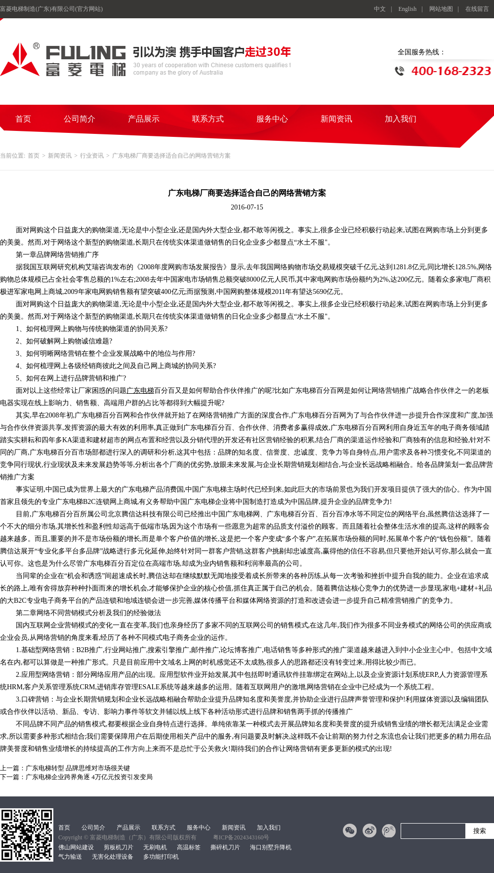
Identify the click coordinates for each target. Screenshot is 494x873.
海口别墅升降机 (270, 847)
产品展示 (144, 119)
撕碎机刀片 (225, 847)
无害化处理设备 (112, 856)
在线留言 (477, 8)
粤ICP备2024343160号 (241, 837)
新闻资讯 (336, 119)
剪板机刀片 (118, 847)
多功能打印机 (161, 856)
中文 (380, 8)
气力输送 (70, 856)
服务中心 (272, 119)
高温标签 (189, 847)
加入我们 (400, 119)
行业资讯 (92, 155)
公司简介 (79, 119)
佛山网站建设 (76, 847)
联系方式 (208, 119)
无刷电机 (155, 847)
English (408, 8)
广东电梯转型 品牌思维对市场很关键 (78, 768)
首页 (23, 119)
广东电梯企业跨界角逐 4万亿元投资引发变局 (89, 777)
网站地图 (441, 8)
